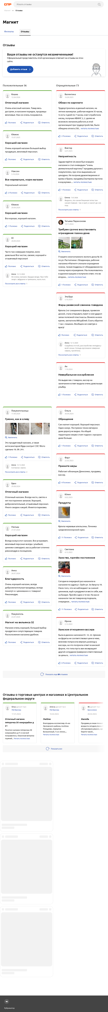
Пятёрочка (16, 709)
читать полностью (90, 128)
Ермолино (92, 709)
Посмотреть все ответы (15, 283)
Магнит (7, 10)
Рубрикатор (9, 1008)
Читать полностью (22, 738)
